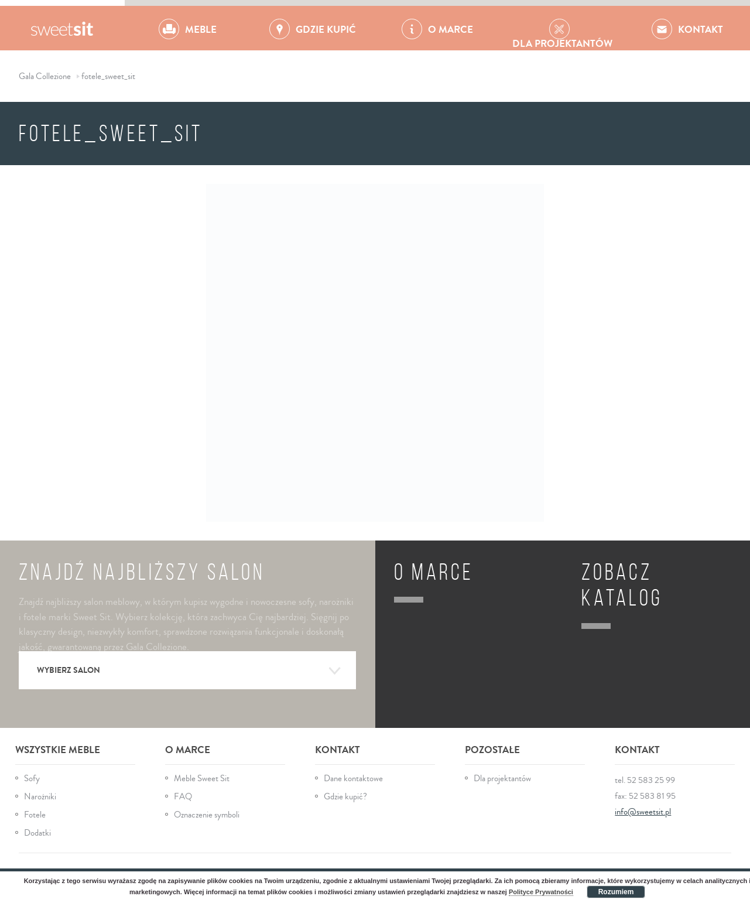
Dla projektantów (502, 778)
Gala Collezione (62, 28)
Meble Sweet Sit (202, 778)
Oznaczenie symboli (206, 815)
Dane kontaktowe (353, 778)
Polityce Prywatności (541, 891)
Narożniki (40, 797)
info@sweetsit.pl (643, 812)
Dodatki (37, 833)
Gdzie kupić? (345, 797)
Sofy (32, 778)
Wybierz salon (189, 671)
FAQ (183, 797)
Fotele (35, 815)
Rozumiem (616, 892)
